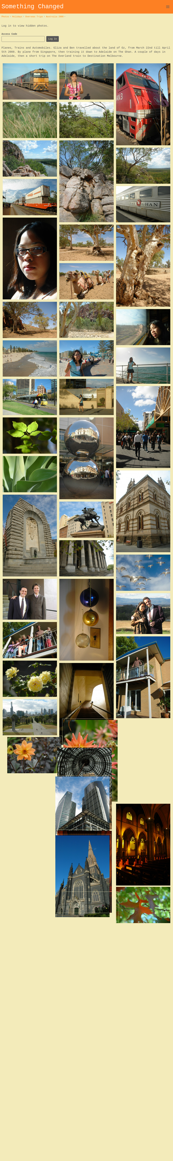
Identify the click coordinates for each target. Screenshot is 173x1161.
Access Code (9, 34)
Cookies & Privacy (161, 1155)
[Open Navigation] (167, 6)
